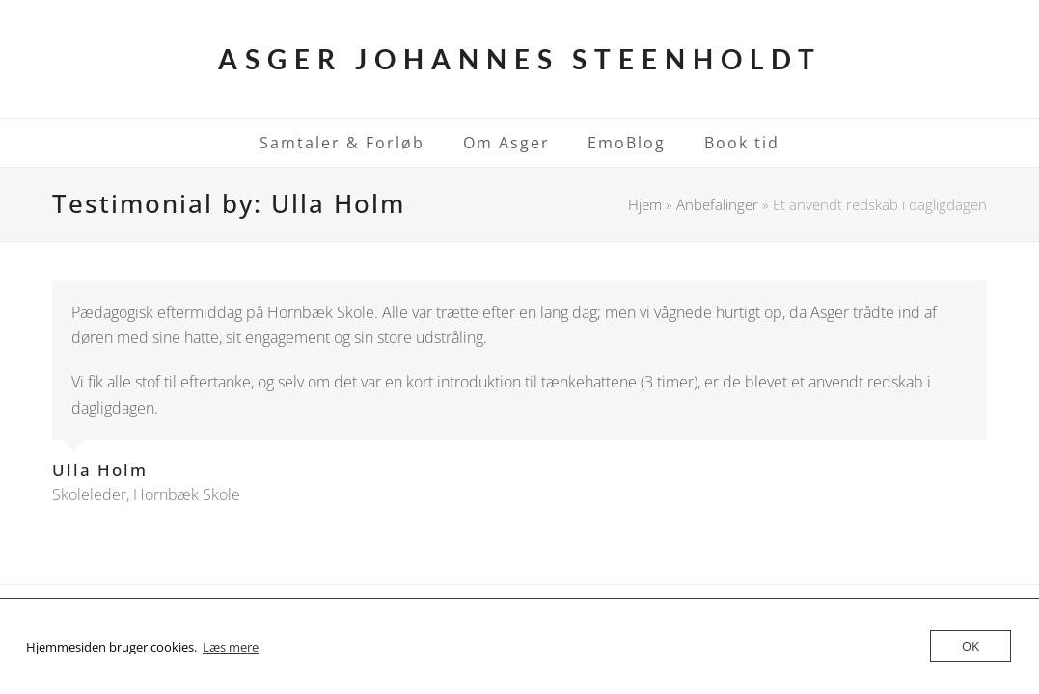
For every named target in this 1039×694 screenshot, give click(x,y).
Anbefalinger (717, 204)
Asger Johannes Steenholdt (520, 58)
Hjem (645, 204)
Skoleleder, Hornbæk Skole (146, 494)
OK (970, 645)
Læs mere (231, 646)
